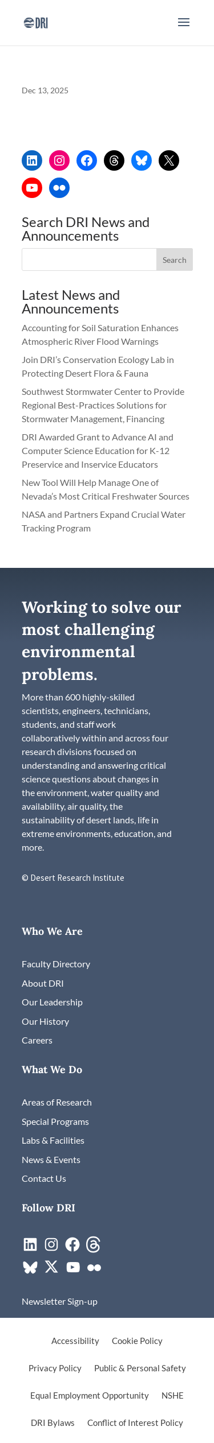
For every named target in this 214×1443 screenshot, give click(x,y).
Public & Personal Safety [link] (140, 1368)
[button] (184, 30)
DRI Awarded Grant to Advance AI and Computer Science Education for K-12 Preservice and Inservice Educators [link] (97, 450)
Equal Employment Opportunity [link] (89, 1395)
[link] (35, 21)
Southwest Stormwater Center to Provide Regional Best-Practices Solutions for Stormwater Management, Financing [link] (103, 405)
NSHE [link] (172, 1395)
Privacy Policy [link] (55, 1368)
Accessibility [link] (75, 1341)
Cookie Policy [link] (137, 1341)
